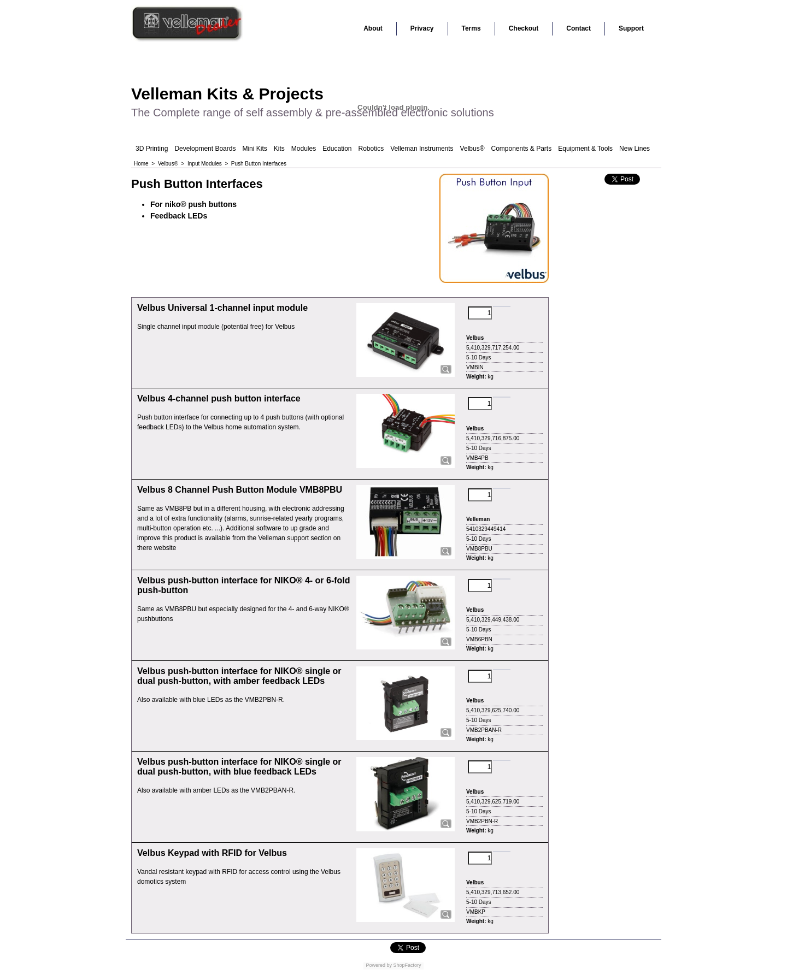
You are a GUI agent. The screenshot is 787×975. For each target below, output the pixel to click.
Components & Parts (521, 148)
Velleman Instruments (421, 148)
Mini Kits (254, 148)
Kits (279, 148)
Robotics (371, 148)
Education (336, 148)
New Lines (634, 148)
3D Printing (152, 148)
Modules (303, 148)
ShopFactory (406, 965)
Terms (471, 28)
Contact (578, 28)
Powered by (379, 965)
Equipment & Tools (585, 148)
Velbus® (472, 148)
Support (631, 28)
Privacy (422, 28)
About (373, 28)
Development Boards (205, 148)
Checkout (524, 28)
